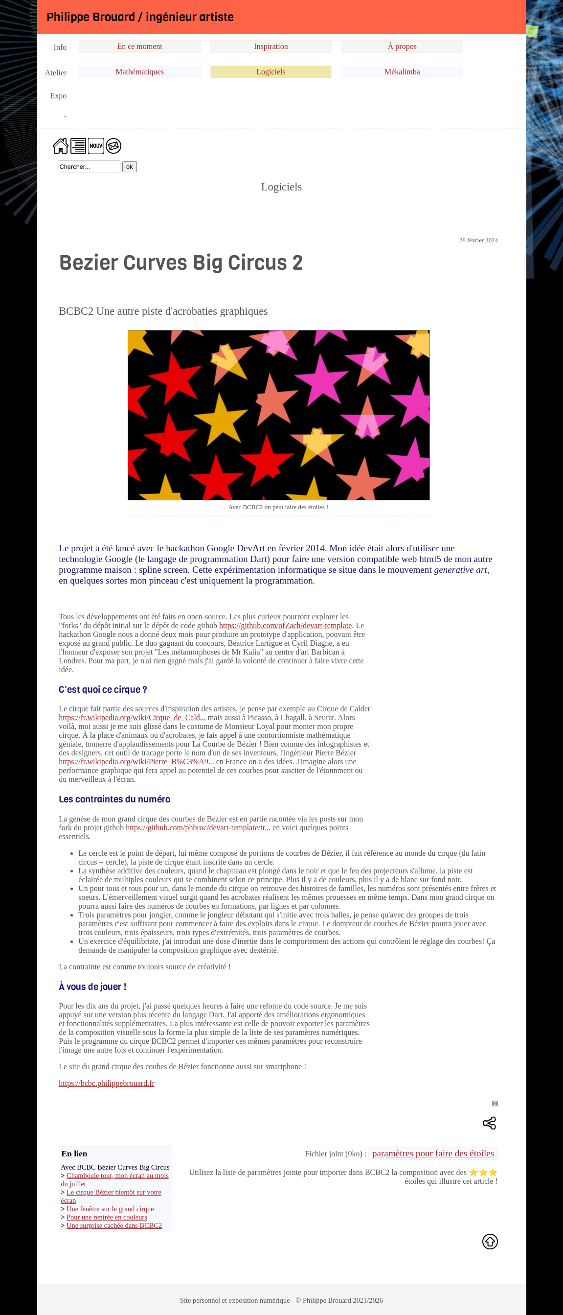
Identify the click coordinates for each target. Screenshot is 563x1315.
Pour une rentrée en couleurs (107, 1217)
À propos (402, 46)
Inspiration (271, 46)
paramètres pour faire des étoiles (433, 1153)
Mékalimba (402, 72)
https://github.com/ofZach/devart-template (285, 625)
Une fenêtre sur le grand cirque (110, 1209)
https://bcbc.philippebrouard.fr (107, 1083)
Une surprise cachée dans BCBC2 (114, 1225)
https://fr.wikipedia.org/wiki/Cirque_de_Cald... (132, 717)
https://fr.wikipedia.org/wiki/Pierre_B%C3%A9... (136, 761)
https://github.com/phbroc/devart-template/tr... (198, 827)
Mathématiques (139, 72)
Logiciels (271, 72)
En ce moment (139, 46)
